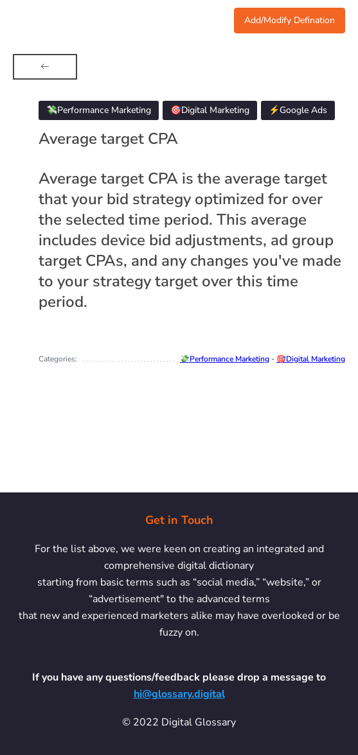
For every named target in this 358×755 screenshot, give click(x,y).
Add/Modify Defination (289, 20)
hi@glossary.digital (179, 694)
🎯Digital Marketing (310, 359)
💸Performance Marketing (224, 359)
